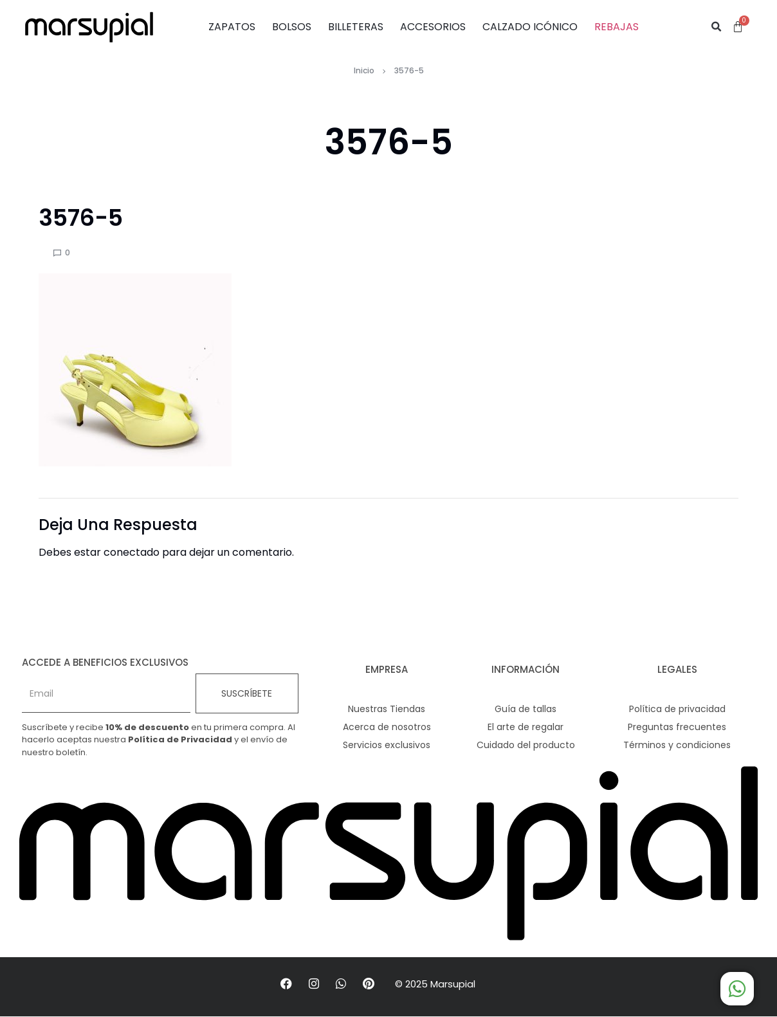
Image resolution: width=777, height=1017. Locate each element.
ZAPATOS (231, 26)
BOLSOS (291, 26)
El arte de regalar (525, 726)
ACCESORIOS (433, 26)
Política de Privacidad (180, 739)
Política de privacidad (677, 708)
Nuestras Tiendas (386, 708)
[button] (717, 27)
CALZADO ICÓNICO (530, 26)
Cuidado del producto (526, 744)
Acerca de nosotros (387, 726)
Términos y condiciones (677, 744)
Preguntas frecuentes (677, 726)
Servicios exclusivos (386, 744)
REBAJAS (616, 26)
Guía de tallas (525, 708)
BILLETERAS (355, 26)
